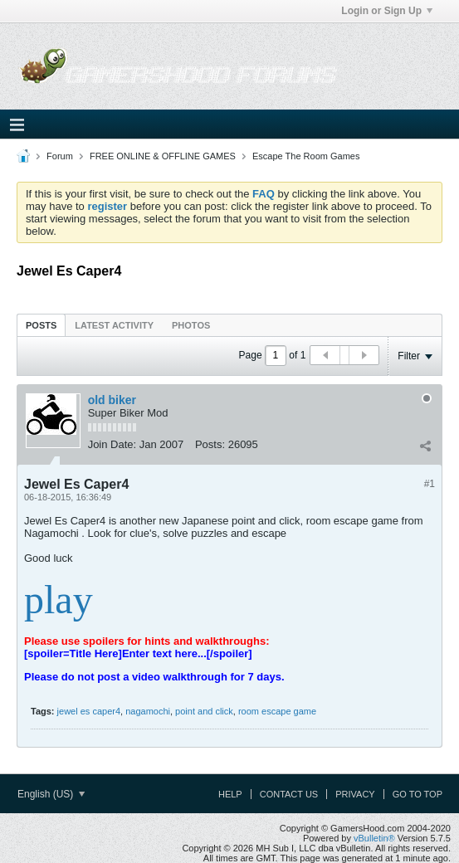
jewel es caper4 (88, 711)
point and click (204, 711)
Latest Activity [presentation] (114, 325)
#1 (429, 484)
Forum (59, 156)
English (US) (51, 794)
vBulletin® (374, 838)
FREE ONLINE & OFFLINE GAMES (163, 156)
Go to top (417, 794)
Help (230, 794)
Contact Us (289, 794)
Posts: (210, 444)
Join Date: (112, 444)
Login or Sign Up (386, 11)
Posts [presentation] (41, 325)
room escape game (277, 711)
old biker (112, 400)
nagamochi (147, 711)
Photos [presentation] (191, 325)
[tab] (41, 325)
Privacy (354, 794)
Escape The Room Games (305, 156)
